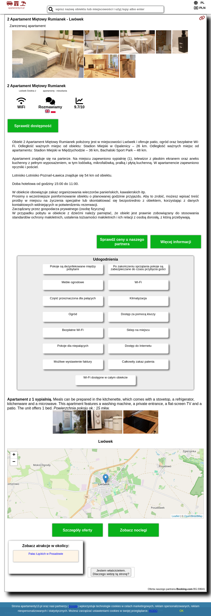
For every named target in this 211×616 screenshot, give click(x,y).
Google (73, 606)
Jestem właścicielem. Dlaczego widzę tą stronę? (111, 572)
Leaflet (175, 516)
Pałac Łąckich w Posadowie (45, 553)
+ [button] (13, 455)
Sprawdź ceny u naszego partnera (122, 242)
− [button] (13, 462)
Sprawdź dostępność (33, 126)
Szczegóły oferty (77, 530)
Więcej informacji (175, 242)
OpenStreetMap (193, 516)
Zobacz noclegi (133, 530)
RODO (153, 611)
